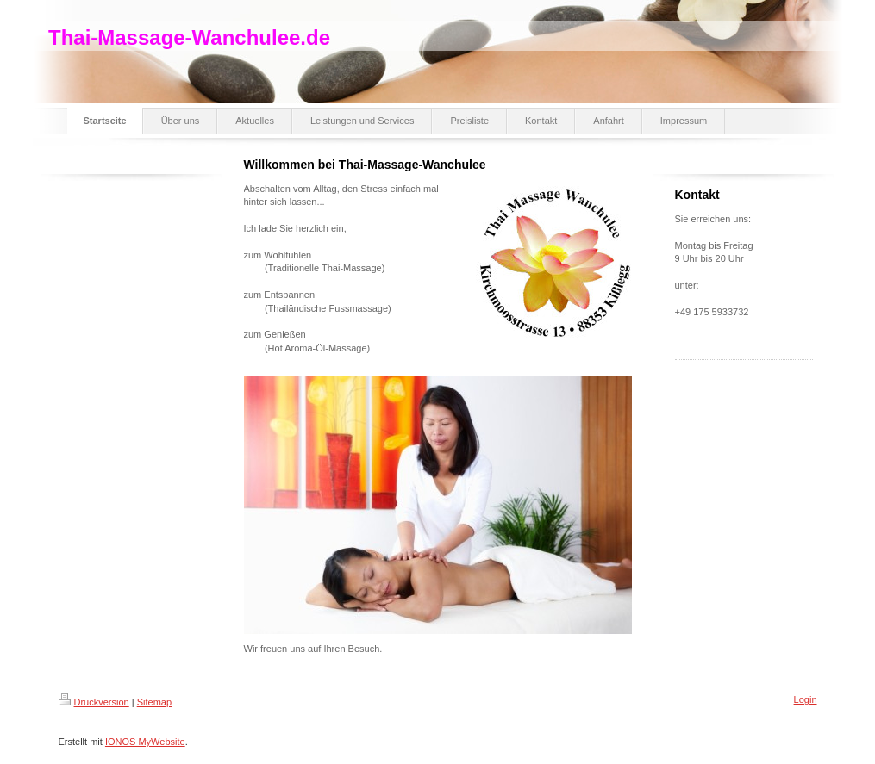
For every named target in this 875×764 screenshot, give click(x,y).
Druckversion (94, 702)
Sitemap (154, 702)
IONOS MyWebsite (145, 741)
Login (805, 699)
